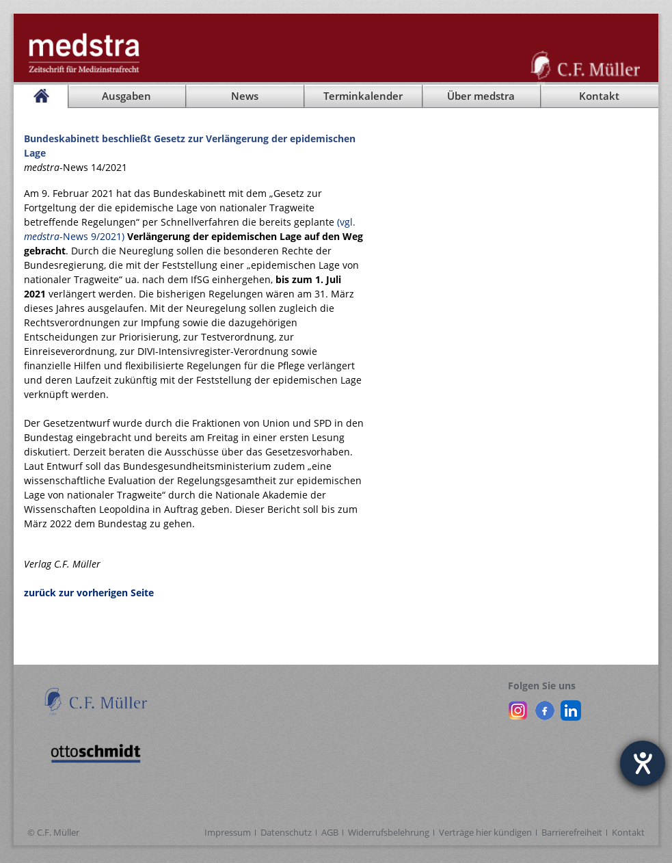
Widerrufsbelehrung (388, 832)
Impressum (227, 832)
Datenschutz (286, 832)
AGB (329, 832)
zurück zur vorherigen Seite (89, 592)
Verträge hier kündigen (485, 832)
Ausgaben (126, 96)
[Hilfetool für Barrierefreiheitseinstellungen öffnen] (642, 763)
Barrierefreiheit (571, 832)
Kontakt (628, 832)
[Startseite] (41, 96)
